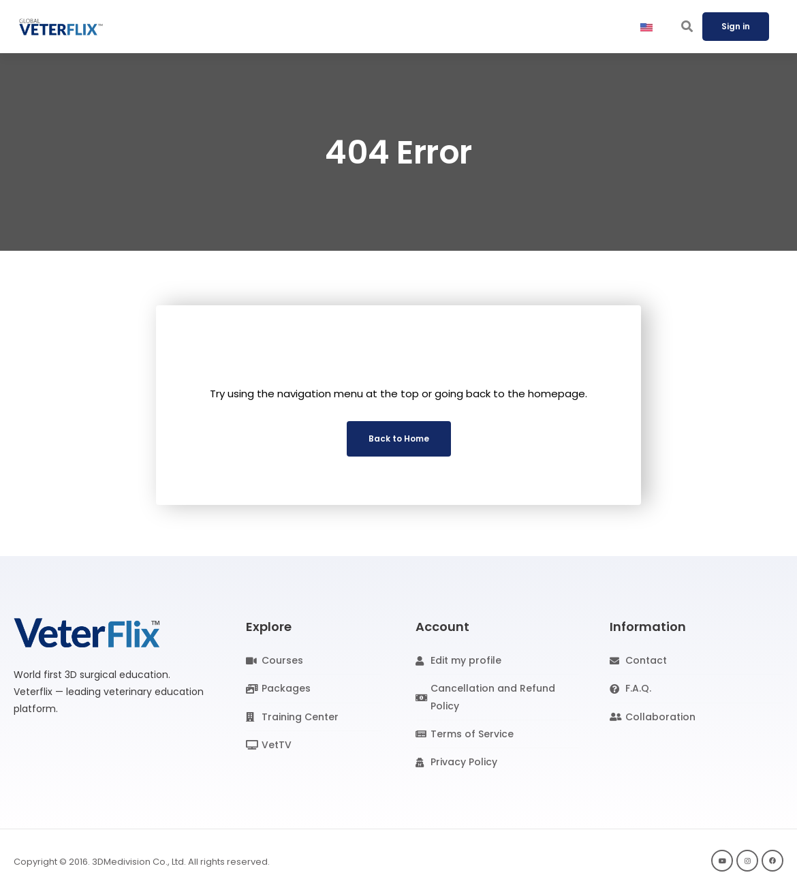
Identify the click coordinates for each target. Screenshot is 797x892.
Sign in (735, 26)
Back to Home (399, 438)
